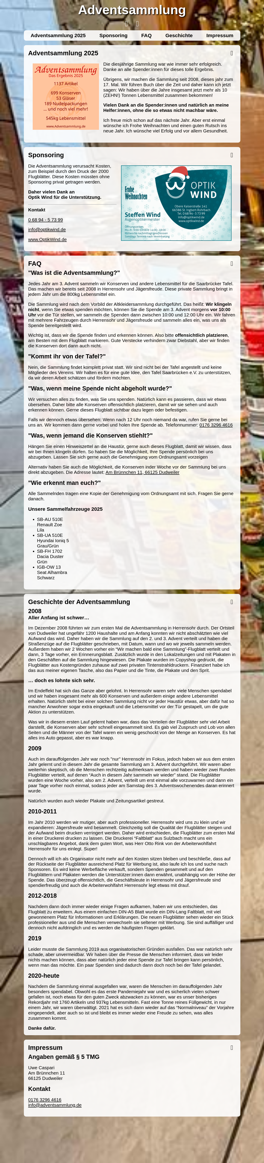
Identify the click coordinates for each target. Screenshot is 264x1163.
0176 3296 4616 (216, 424)
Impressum (219, 35)
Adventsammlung (132, 9)
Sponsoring (113, 35)
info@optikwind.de (47, 229)
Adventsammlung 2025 (58, 35)
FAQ (146, 35)
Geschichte (179, 35)
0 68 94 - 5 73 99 (45, 219)
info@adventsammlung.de (55, 1105)
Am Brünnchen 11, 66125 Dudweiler (142, 472)
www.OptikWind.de (47, 239)
